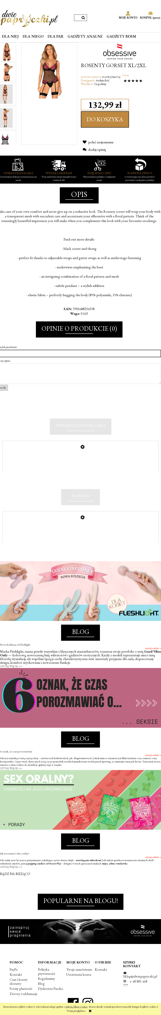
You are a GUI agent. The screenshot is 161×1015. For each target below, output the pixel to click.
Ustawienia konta (78, 974)
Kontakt (16, 974)
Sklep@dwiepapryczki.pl (140, 976)
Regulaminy (46, 978)
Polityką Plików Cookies (77, 1006)
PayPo (14, 969)
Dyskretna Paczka (50, 988)
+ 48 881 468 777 (135, 983)
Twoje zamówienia (79, 969)
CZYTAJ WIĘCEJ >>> (11, 666)
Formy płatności (21, 988)
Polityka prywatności (46, 971)
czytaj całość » (153, 648)
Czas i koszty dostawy (19, 981)
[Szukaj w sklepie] (77, 17)
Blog (41, 983)
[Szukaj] (83, 18)
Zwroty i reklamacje (23, 993)
